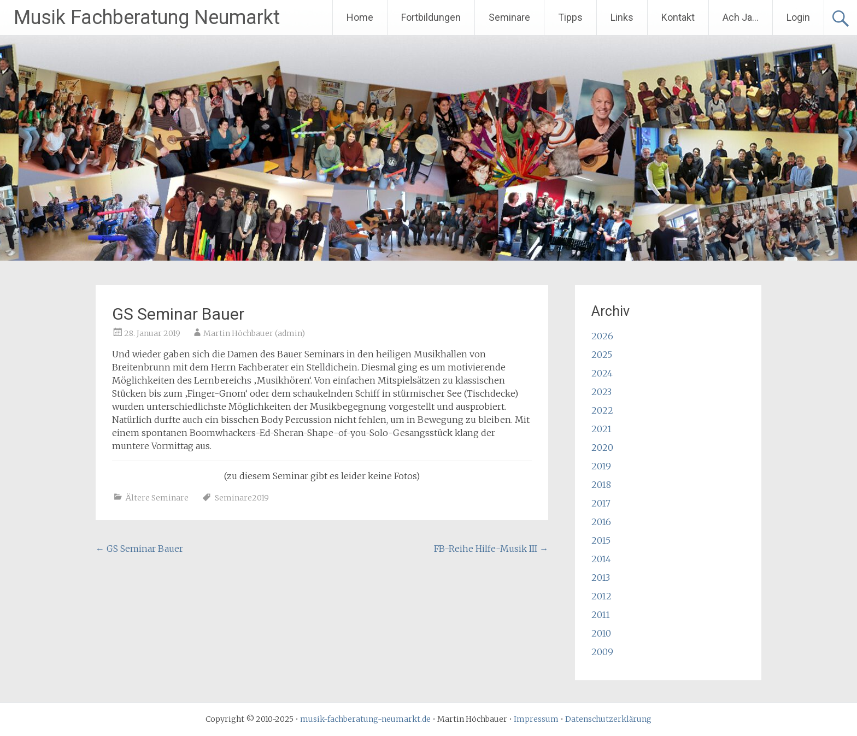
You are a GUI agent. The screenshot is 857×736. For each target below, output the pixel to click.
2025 (601, 354)
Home (360, 17)
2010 (601, 633)
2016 (601, 521)
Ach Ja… (741, 17)
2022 (602, 410)
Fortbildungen (431, 17)
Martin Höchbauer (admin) (254, 333)
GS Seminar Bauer (139, 548)
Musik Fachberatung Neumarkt (147, 17)
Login (798, 17)
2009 (602, 651)
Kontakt (678, 17)
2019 (601, 466)
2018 (601, 484)
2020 (602, 447)
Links (622, 17)
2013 (600, 577)
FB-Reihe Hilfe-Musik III (491, 548)
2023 (601, 391)
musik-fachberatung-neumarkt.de (365, 719)
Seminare (509, 17)
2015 (601, 540)
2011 (600, 614)
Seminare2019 (242, 498)
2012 (601, 596)
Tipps (570, 17)
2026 (602, 336)
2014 (601, 559)
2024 (602, 373)
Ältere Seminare (157, 498)
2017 (601, 503)
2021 (601, 428)
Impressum (536, 719)
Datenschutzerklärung (608, 719)
